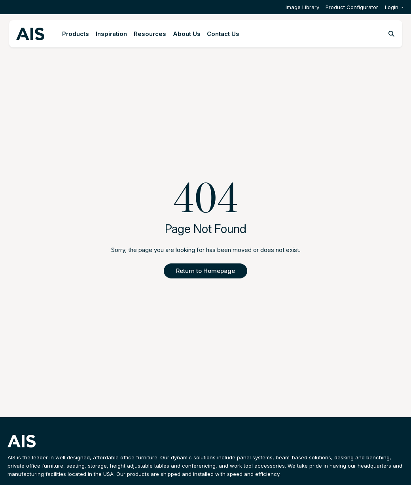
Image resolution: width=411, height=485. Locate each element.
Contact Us (223, 34)
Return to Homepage (205, 270)
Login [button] (391, 7)
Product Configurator (352, 7)
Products (75, 34)
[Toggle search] (391, 34)
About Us (187, 34)
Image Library (302, 7)
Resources (150, 34)
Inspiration (111, 34)
